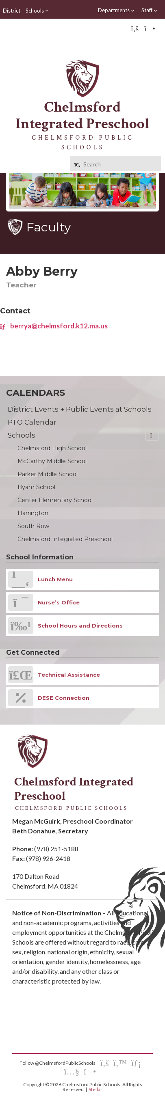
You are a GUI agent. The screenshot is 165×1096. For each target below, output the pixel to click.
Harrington (32, 513)
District (11, 10)
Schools (37, 10)
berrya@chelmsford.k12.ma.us (54, 325)
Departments (116, 10)
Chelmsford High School (52, 448)
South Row (33, 526)
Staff (149, 10)
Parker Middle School (47, 474)
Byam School (36, 487)
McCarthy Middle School (52, 461)
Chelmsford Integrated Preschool (65, 539)
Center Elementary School (55, 500)
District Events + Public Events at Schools (80, 409)
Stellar (95, 1089)
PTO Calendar (32, 422)
